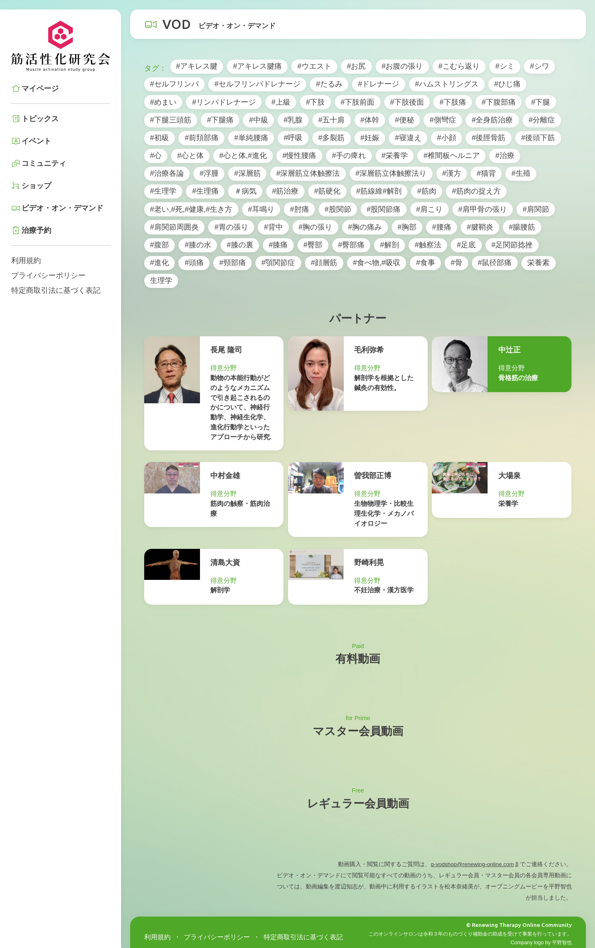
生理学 (161, 280)
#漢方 (451, 173)
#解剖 (389, 245)
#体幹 (369, 120)
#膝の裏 (240, 245)
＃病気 (245, 191)
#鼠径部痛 (495, 263)
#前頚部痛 (202, 138)
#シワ (539, 66)
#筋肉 (426, 191)
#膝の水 (198, 245)
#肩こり (429, 209)
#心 (156, 155)
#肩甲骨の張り (482, 209)
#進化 (159, 263)
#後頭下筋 (538, 138)
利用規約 (26, 260)
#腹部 (159, 245)
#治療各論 (167, 173)
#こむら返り (459, 66)
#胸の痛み (365, 227)
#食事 (425, 263)
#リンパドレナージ (224, 102)
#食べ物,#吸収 (376, 263)
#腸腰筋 (522, 227)
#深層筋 (247, 173)
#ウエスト (314, 66)
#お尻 (356, 66)
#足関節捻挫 (512, 245)
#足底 (466, 245)
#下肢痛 (453, 102)
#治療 (504, 155)
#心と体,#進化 (243, 155)
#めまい (163, 102)
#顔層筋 (324, 263)
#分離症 (541, 120)
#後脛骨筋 (488, 138)
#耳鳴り (261, 209)
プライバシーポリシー (48, 275)
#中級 (258, 120)
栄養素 (538, 263)
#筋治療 (285, 191)
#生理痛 (205, 191)
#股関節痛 (383, 209)
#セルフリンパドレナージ (257, 84)
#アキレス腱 (196, 66)
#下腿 (540, 102)
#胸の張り (315, 227)
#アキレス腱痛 (257, 66)
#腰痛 (441, 227)
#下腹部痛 (499, 102)
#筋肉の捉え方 (476, 191)
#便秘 (404, 120)
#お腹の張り (402, 66)
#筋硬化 (327, 191)
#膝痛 (278, 245)
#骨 (456, 263)
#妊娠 (369, 138)
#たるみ (329, 84)
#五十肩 (331, 120)
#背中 (273, 227)
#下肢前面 (357, 102)
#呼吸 (292, 138)
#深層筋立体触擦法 (308, 173)
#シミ (504, 66)
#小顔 (446, 138)
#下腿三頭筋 (170, 120)
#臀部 (312, 245)
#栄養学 (394, 155)
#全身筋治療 (492, 120)
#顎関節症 (278, 263)
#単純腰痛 (251, 138)
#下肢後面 (407, 102)
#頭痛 (194, 263)
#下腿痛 (220, 120)
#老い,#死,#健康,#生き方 (191, 209)
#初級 (159, 138)
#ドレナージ (378, 84)
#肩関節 (536, 209)
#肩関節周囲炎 (174, 227)
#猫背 (486, 173)
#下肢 (315, 102)
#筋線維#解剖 (379, 191)
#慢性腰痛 (299, 155)
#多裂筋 (331, 138)
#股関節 (338, 209)
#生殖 (521, 173)
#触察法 (428, 245)
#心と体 (190, 155)
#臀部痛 (351, 245)
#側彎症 (443, 120)
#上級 (280, 102)
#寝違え (408, 138)
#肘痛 (299, 209)
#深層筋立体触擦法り (390, 173)
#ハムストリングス (446, 84)
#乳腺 (292, 120)
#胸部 (406, 227)
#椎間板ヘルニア (452, 155)
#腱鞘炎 (480, 227)
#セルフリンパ (174, 84)
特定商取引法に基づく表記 (55, 290)
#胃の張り (231, 227)
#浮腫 (209, 173)
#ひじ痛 (507, 84)
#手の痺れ (349, 155)
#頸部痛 (232, 263)
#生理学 (163, 191)
